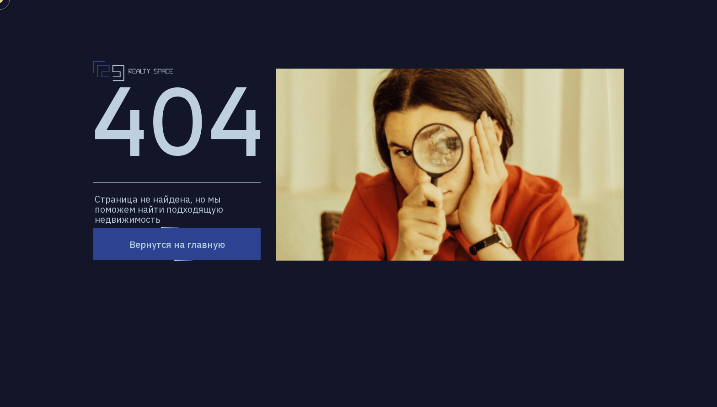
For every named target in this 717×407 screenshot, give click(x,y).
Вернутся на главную (177, 244)
